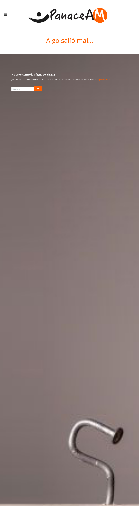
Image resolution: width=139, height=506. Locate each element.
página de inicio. (104, 79)
